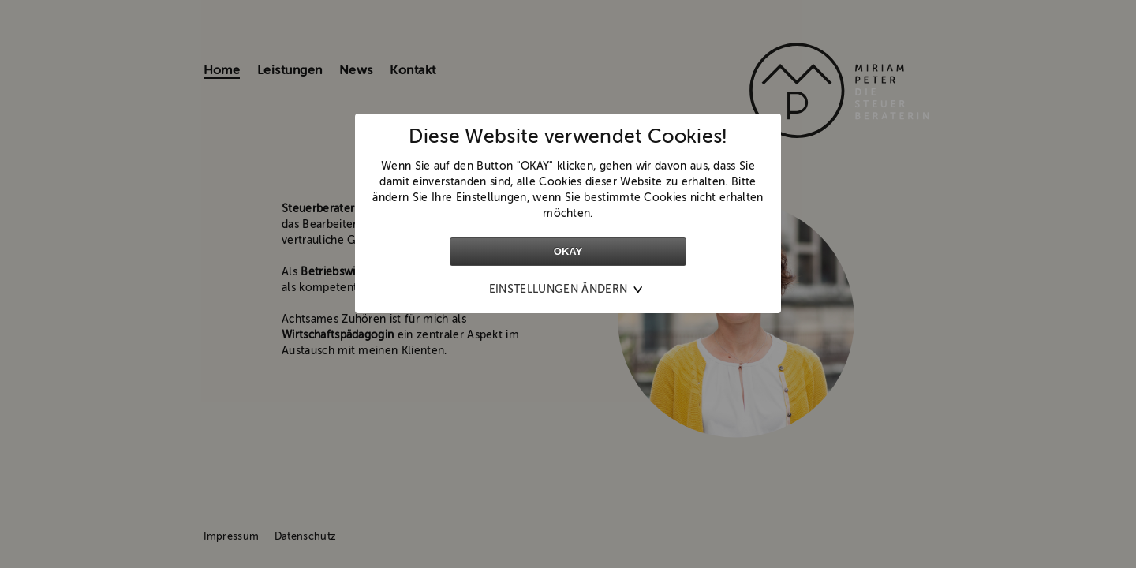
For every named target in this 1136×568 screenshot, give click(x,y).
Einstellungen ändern (558, 289)
